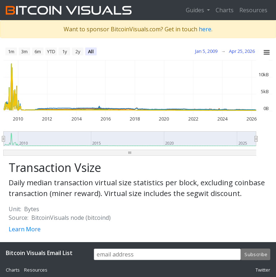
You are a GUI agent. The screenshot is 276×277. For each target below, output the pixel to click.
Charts (225, 10)
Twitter (263, 270)
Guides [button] (196, 10)
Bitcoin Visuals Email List (39, 253)
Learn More (25, 229)
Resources (253, 10)
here (205, 29)
